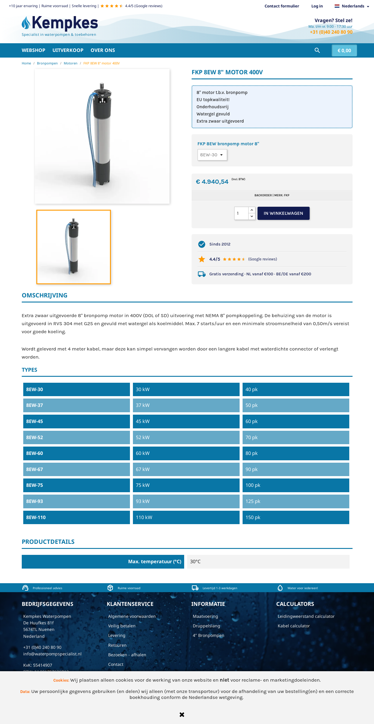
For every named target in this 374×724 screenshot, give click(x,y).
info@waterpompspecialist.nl (52, 654)
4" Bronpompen (208, 635)
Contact (115, 664)
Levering (116, 635)
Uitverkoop (67, 50)
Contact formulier (282, 6)
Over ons (103, 50)
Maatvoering (205, 616)
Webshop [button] (33, 50)
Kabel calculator (294, 626)
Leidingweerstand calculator (306, 616)
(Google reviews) (262, 259)
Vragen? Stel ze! (334, 20)
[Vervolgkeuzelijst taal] (354, 6)
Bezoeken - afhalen (127, 654)
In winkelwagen (283, 213)
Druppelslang (206, 626)
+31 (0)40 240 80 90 (331, 32)
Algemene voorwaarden (132, 616)
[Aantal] (241, 213)
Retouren (117, 645)
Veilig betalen (122, 626)
